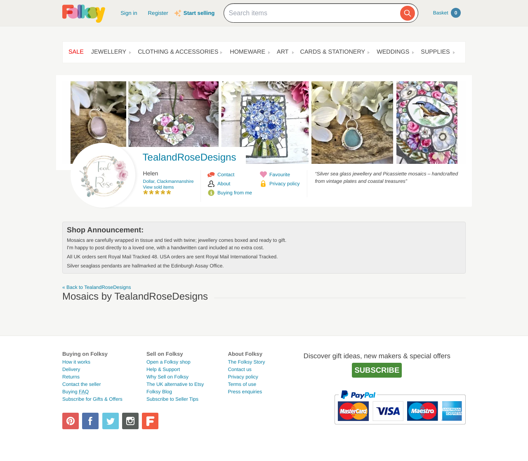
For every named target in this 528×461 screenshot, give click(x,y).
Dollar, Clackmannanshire (168, 181)
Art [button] (283, 52)
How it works (76, 362)
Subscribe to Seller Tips (172, 399)
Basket (447, 13)
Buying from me (234, 193)
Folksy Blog (159, 392)
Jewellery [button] (108, 52)
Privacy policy (284, 184)
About (223, 184)
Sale (76, 52)
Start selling (199, 13)
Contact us (239, 369)
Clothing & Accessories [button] (178, 52)
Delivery (71, 369)
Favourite (279, 174)
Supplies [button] (435, 52)
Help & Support (163, 369)
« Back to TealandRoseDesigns (96, 287)
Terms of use (242, 384)
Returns (71, 377)
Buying (75, 392)
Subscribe (376, 370)
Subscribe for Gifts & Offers (92, 399)
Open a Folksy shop (168, 362)
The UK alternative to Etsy (175, 384)
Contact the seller (81, 384)
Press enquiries (245, 392)
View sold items (158, 187)
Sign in (128, 13)
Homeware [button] (247, 52)
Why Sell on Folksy (167, 377)
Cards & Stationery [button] (332, 52)
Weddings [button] (393, 52)
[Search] (407, 13)
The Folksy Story (246, 362)
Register (158, 13)
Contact (225, 174)
